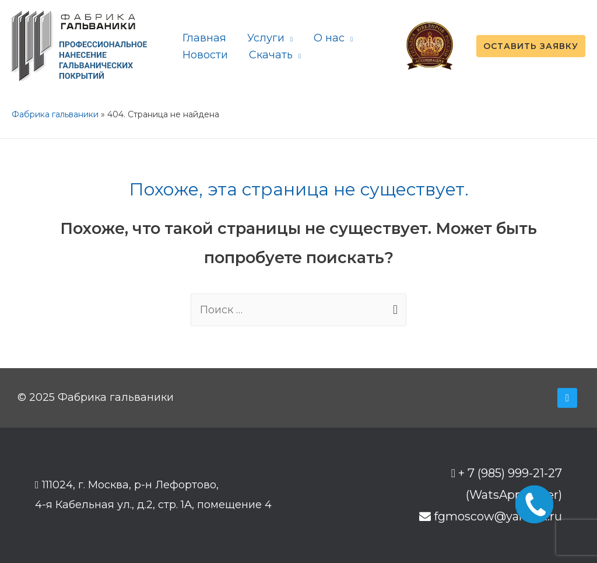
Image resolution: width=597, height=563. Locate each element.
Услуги (266, 38)
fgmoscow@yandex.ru (498, 516)
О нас (329, 38)
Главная (204, 38)
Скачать (271, 54)
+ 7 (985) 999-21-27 (510, 473)
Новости (205, 54)
